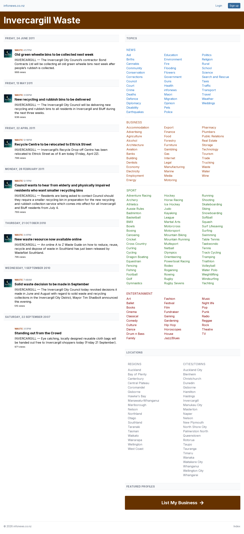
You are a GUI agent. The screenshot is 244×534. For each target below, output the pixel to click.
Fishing (131, 270)
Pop (205, 307)
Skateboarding (212, 204)
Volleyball (208, 265)
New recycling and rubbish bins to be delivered (53, 99)
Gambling (170, 149)
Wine (205, 175)
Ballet (130, 303)
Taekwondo (210, 244)
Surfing (207, 230)
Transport (209, 90)
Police (168, 112)
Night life (208, 303)
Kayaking (170, 213)
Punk (205, 312)
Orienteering (172, 257)
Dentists (131, 162)
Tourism (207, 154)
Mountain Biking (175, 235)
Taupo (187, 444)
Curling (131, 248)
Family (130, 338)
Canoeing (132, 235)
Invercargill (26, 60)
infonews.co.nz (14, 5)
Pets (167, 107)
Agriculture (134, 136)
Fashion (169, 299)
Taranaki (134, 427)
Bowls (130, 226)
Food (167, 136)
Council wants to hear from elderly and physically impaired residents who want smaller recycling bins (62, 187)
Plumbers (208, 132)
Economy (133, 167)
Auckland (134, 370)
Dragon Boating (137, 257)
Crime (130, 90)
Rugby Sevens (174, 283)
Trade (206, 158)
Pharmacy (209, 127)
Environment (173, 59)
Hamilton (189, 392)
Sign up (234, 5)
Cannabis (132, 64)
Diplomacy (133, 103)
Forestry (170, 140)
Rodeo (168, 265)
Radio (206, 316)
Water (206, 171)
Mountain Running (177, 239)
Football (132, 274)
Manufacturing (174, 167)
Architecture (135, 145)
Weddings (208, 103)
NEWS (130, 50)
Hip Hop (170, 325)
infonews (170, 90)
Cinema (131, 312)
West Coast (135, 449)
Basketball (133, 217)
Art (128, 299)
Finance (169, 132)
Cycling (131, 252)
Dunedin (189, 383)
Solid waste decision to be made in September (52, 284)
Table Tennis (211, 239)
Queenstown (192, 435)
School (207, 68)
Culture (131, 325)
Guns (167, 81)
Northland (135, 414)
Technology (210, 149)
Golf (129, 279)
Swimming (209, 235)
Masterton (190, 409)
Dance (130, 329)
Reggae (207, 320)
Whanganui (191, 466)
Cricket (131, 239)
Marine (169, 171)
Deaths (131, 94)
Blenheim (189, 374)
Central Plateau (138, 383)
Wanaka (188, 457)
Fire (166, 64)
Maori (168, 94)
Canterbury (136, 378)
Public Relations (213, 136)
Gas (166, 154)
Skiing (206, 208)
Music (206, 299)
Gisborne (134, 392)
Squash (207, 222)
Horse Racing (173, 200)
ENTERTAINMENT (139, 293)
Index (237, 526)
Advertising (134, 132)
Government (172, 77)
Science (207, 72)
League (169, 217)
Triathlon (208, 261)
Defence (132, 99)
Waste (19, 50)
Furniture (170, 145)
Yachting (208, 283)
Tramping (208, 257)
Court (130, 85)
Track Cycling (211, 252)
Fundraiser (171, 312)
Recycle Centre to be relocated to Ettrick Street (53, 144)
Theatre (207, 329)
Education (171, 55)
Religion (207, 59)
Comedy (132, 320)
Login (219, 5)
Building (131, 158)
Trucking (208, 162)
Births (130, 59)
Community (134, 68)
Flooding (170, 68)
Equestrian (133, 261)
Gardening (171, 320)
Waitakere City (193, 462)
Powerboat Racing (177, 261)
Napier (187, 414)
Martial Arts (172, 222)
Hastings (189, 396)
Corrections (134, 77)
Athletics (132, 204)
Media (168, 175)
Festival (169, 303)
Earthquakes (135, 112)
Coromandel (136, 387)
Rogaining (171, 270)
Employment (135, 175)
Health (168, 85)
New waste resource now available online (48, 239)
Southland (135, 422)
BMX (129, 222)
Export (168, 127)
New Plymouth (193, 422)
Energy (131, 180)
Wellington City (193, 470)
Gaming (169, 316)
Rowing (169, 274)
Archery (132, 200)
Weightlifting (210, 274)
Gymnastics (134, 283)
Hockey (169, 195)
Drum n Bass (135, 334)
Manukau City (192, 405)
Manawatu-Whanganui (143, 400)
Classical (132, 316)
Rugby (168, 279)
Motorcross (172, 226)
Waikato (133, 435)
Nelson (133, 409)
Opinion (169, 103)
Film (167, 307)
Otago (132, 418)
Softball (207, 217)
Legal (167, 162)
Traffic (206, 85)
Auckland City (192, 370)
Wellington (135, 444)
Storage (207, 145)
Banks (130, 154)
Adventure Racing (138, 195)
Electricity (133, 171)
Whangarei (190, 475)
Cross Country (136, 244)
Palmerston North (195, 431)
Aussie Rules (135, 208)
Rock (205, 325)
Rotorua (188, 440)
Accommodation (137, 127)
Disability (132, 107)
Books (130, 307)
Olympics (170, 252)
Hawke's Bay (137, 396)
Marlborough (137, 405)
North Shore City (195, 427)
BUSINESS (134, 122)
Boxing (131, 230)
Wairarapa (135, 440)
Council (131, 81)
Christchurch (192, 378)
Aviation (131, 149)
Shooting (208, 200)
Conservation (135, 72)
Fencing (131, 265)
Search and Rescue (215, 77)
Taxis (205, 81)
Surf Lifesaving (212, 226)
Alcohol (131, 140)
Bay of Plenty (137, 374)
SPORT (131, 190)
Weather (208, 99)
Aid (128, 55)
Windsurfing (210, 279)
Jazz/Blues (172, 338)
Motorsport (172, 230)
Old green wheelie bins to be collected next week (54, 54)
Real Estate (209, 140)
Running (207, 195)
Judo (167, 208)
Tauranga (189, 449)
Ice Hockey (172, 204)
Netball (169, 248)
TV (204, 334)
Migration (170, 99)
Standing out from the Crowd (38, 333)
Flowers (169, 72)
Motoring (170, 180)
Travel (206, 94)
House (168, 334)
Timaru (188, 453)
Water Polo (209, 270)
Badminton (133, 213)
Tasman (133, 431)
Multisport (171, 244)
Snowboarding (212, 213)
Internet (169, 158)
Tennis (206, 248)
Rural (205, 64)
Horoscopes (172, 329)
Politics (207, 55)
